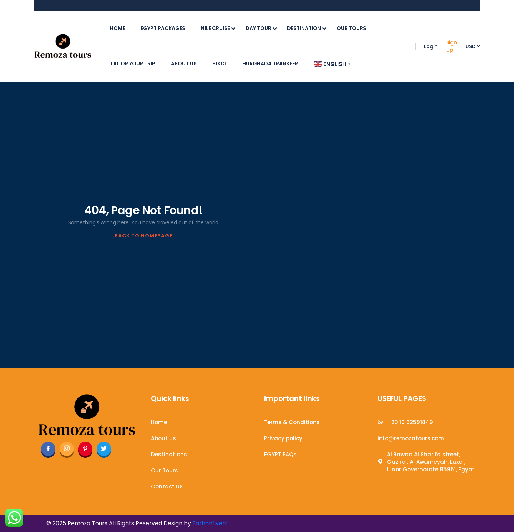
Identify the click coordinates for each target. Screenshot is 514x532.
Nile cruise (218, 28)
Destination (306, 28)
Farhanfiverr (209, 523)
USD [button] (472, 46)
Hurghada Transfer (270, 63)
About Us (184, 63)
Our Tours (351, 28)
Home (117, 28)
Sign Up (451, 46)
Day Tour (261, 28)
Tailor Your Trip (132, 63)
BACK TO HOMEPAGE (143, 235)
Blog (219, 63)
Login (431, 46)
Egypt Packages (163, 28)
